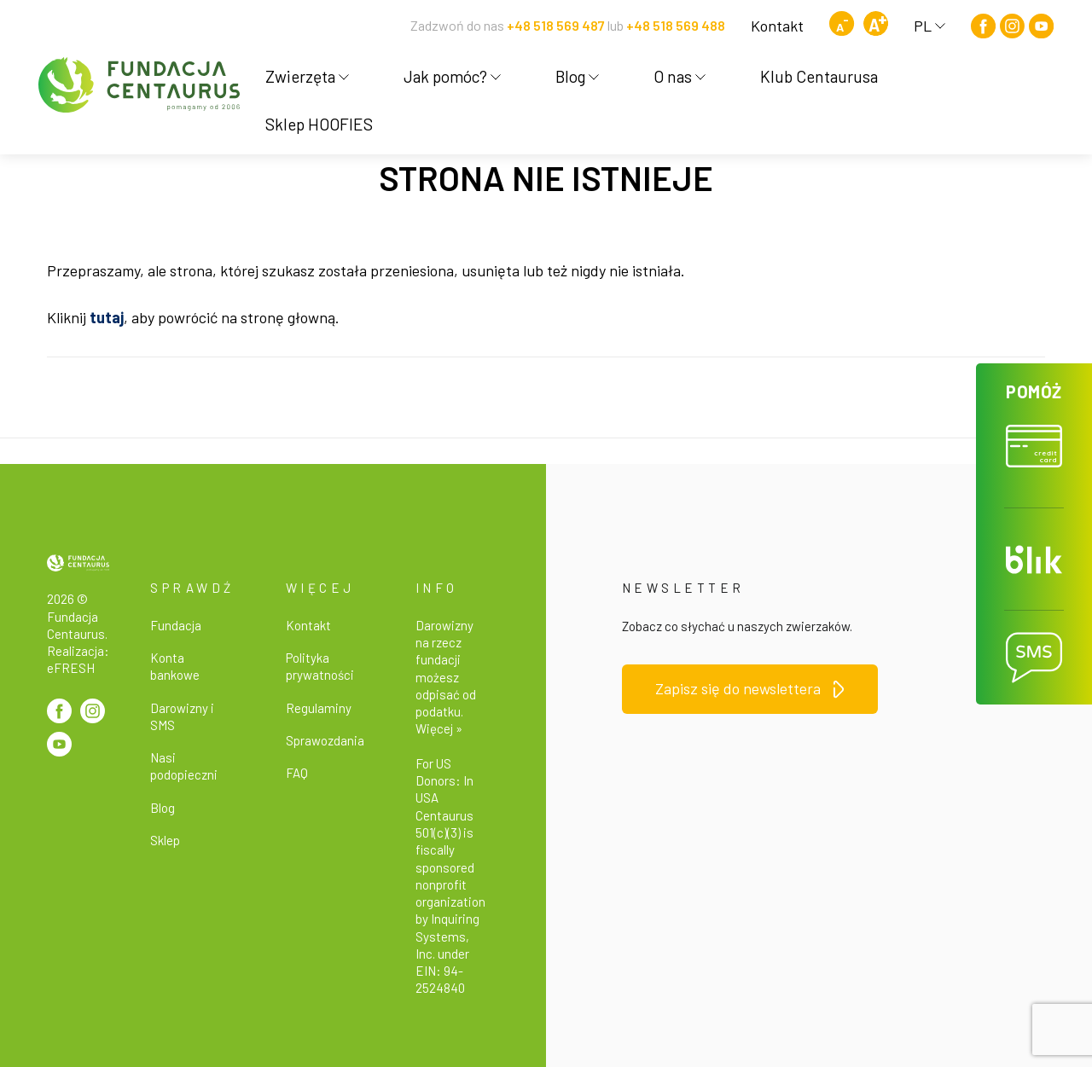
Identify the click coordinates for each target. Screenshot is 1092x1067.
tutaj (107, 317)
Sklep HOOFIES (319, 124)
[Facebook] (983, 26)
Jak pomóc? (452, 76)
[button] (1034, 435)
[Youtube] (1041, 26)
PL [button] (929, 25)
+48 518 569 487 (556, 25)
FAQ (297, 772)
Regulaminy (318, 708)
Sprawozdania (325, 740)
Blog (577, 76)
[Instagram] (1012, 26)
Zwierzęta (307, 76)
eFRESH (71, 668)
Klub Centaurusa (819, 76)
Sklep (165, 840)
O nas (679, 76)
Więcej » (438, 728)
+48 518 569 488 (675, 25)
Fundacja (175, 625)
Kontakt (777, 25)
